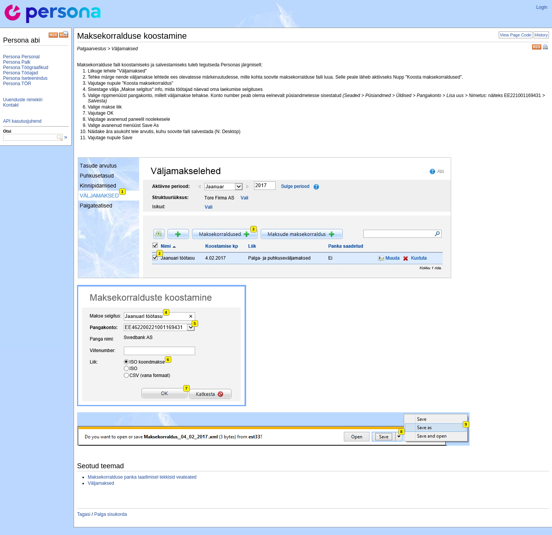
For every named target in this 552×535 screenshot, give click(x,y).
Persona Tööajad (20, 73)
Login (541, 7)
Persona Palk (16, 62)
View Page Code (515, 35)
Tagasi (83, 514)
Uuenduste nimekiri (23, 99)
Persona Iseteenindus (25, 78)
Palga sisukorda (110, 514)
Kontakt (11, 105)
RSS (536, 46)
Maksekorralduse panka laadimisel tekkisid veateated (142, 477)
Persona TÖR (17, 83)
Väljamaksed (101, 483)
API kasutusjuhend (22, 121)
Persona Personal (21, 56)
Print (546, 47)
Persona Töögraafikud (25, 67)
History (541, 35)
